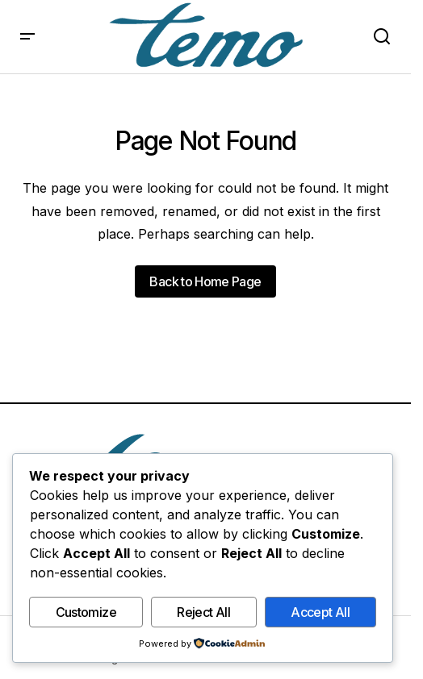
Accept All (320, 612)
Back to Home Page (205, 281)
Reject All (203, 612)
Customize (86, 612)
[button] (27, 36)
